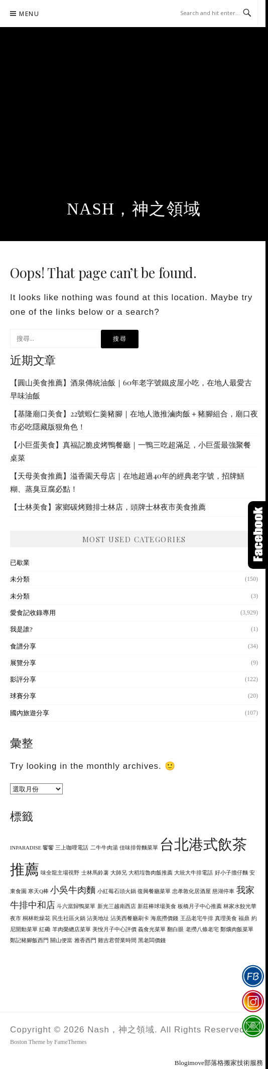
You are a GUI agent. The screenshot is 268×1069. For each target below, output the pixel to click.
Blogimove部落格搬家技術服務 (219, 1062)
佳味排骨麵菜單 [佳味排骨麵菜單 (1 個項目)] (138, 847)
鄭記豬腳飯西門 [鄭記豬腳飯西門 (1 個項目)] (29, 940)
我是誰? (21, 629)
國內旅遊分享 (29, 713)
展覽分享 (23, 663)
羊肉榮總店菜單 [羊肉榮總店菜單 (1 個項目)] (71, 929)
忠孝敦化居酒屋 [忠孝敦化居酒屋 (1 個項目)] (191, 891)
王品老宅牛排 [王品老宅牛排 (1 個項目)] (196, 918)
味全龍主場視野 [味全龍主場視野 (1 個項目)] (60, 873)
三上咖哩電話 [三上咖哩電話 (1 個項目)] (71, 847)
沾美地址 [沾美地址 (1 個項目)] (98, 918)
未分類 (20, 579)
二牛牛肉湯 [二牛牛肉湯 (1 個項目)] (104, 847)
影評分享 (23, 679)
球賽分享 (23, 696)
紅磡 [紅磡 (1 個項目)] (44, 929)
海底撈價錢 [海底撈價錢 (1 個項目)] (164, 918)
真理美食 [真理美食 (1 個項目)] (226, 918)
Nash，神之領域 (134, 209)
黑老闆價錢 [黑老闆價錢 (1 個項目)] (152, 940)
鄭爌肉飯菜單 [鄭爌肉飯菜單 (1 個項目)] (236, 929)
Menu (29, 14)
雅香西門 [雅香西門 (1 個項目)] (85, 940)
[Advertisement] (134, 125)
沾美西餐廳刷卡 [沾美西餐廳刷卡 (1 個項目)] (129, 918)
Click (258, 535)
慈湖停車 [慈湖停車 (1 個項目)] (223, 891)
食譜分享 (23, 646)
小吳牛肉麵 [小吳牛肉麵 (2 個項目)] (72, 890)
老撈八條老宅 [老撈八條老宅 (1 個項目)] (202, 929)
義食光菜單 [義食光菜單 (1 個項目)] (152, 929)
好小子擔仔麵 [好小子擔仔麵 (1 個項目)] (231, 873)
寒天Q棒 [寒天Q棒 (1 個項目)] (38, 891)
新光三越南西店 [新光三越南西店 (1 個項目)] (116, 906)
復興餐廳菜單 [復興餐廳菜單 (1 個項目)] (154, 891)
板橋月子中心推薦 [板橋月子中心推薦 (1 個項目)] (200, 906)
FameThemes (70, 1041)
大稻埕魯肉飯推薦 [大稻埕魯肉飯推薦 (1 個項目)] (150, 873)
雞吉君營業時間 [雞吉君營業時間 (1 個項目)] (117, 940)
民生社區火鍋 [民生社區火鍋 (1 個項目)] (68, 918)
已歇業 (20, 562)
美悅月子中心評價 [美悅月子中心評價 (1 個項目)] (114, 929)
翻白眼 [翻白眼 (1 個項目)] (175, 929)
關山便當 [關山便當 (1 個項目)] (61, 940)
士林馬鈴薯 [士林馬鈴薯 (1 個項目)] (95, 873)
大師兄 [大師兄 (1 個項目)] (118, 873)
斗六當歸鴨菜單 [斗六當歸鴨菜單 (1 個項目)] (76, 906)
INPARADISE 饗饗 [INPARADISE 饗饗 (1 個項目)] (32, 847)
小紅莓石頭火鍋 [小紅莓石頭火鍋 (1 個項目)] (116, 891)
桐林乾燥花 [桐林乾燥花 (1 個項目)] (36, 918)
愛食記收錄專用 (33, 612)
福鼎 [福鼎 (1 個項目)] (243, 918)
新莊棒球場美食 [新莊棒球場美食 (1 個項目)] (157, 906)
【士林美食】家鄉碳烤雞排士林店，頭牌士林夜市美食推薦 (108, 507)
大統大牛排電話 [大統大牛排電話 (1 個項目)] (193, 873)
